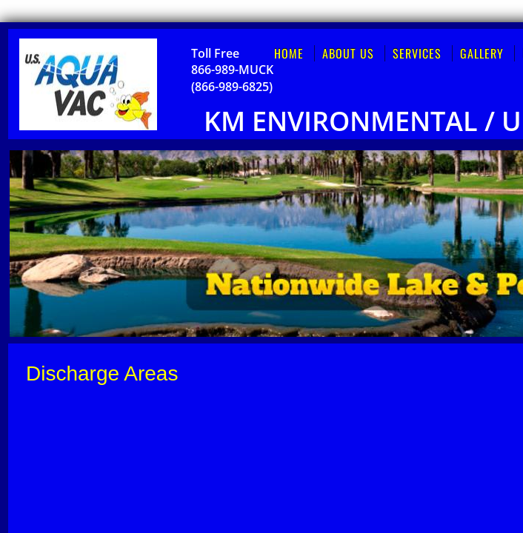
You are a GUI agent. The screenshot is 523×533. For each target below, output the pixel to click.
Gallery (482, 53)
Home (289, 53)
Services (417, 53)
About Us (348, 53)
